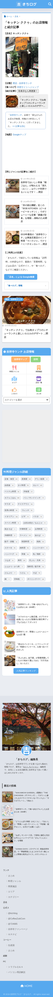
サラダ (9, 504)
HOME (26, 986)
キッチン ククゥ (26, 320)
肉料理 (25, 548)
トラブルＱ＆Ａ (15, 967)
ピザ (26, 516)
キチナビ (12, 934)
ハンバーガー (40, 548)
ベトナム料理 (12, 491)
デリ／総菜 (41, 479)
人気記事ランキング (26, 671)
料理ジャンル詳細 (17, 471)
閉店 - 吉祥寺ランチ (22, 83)
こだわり (14, 391)
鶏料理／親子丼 (36, 566)
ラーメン (25, 535)
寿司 (22, 560)
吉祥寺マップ (20, 359)
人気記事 (11, 591)
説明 (36, 359)
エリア (14, 380)
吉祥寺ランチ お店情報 (20, 351)
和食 (26, 554)
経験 (5, 956)
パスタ (38, 516)
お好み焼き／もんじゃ (35, 523)
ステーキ (10, 548)
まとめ (39, 391)
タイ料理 (24, 485)
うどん (25, 573)
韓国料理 (27, 541)
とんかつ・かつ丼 (14, 566)
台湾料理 (41, 529)
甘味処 (19, 579)
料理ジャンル (14, 369)
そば (37, 573)
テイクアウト (25, 504)
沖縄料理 (10, 535)
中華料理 (25, 529)
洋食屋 (28, 491)
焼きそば (10, 529)
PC (4, 961)
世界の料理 (11, 510)
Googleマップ (19, 134)
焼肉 (41, 541)
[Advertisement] (26, 436)
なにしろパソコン (30, 767)
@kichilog (13, 913)
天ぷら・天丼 (37, 560)
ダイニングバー (36, 579)
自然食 (9, 485)
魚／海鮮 (39, 554)
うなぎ (9, 560)
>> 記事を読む (18, 126)
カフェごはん (12, 498)
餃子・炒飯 (11, 541)
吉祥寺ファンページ (18, 929)
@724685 (13, 924)
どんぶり (10, 573)
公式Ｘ (6, 908)
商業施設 (39, 369)
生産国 (11, 945)
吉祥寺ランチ (16, 115)
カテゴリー (13, 897)
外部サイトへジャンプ (28, 87)
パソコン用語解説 (16, 972)
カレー (38, 485)
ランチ (6, 870)
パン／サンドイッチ (34, 498)
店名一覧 (39, 380)
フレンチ (27, 510)
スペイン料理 (12, 523)
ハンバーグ (11, 554)
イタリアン (11, 516)
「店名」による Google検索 (21, 277)
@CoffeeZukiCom (16, 918)
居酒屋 (26, 479)
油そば (40, 535)
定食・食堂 (11, 479)
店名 (16, 16)
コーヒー (7, 940)
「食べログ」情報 (14, 285)
